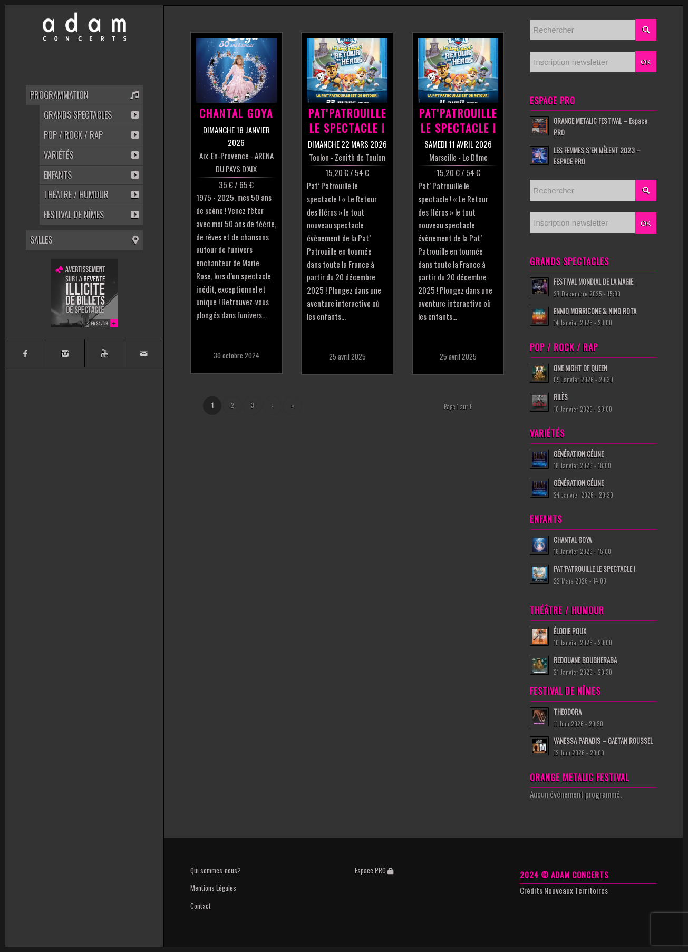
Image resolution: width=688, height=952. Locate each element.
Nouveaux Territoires (576, 890)
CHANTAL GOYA (236, 113)
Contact (200, 905)
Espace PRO (374, 870)
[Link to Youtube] (104, 353)
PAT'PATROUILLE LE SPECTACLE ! (347, 120)
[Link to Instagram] (64, 353)
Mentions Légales (213, 887)
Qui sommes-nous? (215, 870)
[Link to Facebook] (25, 353)
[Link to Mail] (143, 353)
